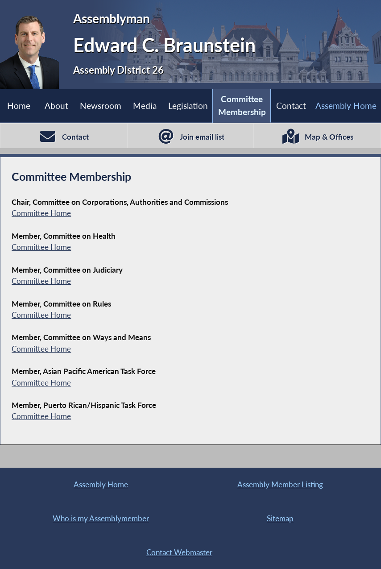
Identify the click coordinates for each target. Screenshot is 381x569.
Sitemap (280, 518)
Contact (291, 105)
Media (145, 105)
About (56, 105)
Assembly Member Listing (280, 484)
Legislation (188, 105)
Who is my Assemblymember (101, 518)
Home (18, 105)
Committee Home (41, 213)
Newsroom (100, 105)
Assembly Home (101, 484)
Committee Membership (242, 105)
